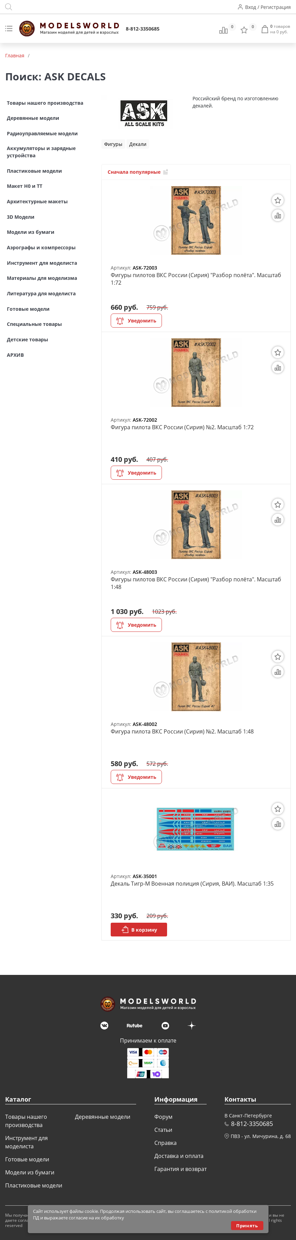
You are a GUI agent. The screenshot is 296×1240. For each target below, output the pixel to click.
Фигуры (113, 144)
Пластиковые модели (33, 1185)
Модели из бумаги (29, 1172)
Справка (165, 1143)
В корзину (139, 929)
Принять (247, 1225)
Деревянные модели (102, 1116)
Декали (137, 144)
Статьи (163, 1130)
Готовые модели (27, 1159)
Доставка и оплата (179, 1156)
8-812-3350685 (143, 28)
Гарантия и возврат (180, 1169)
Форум (163, 1116)
